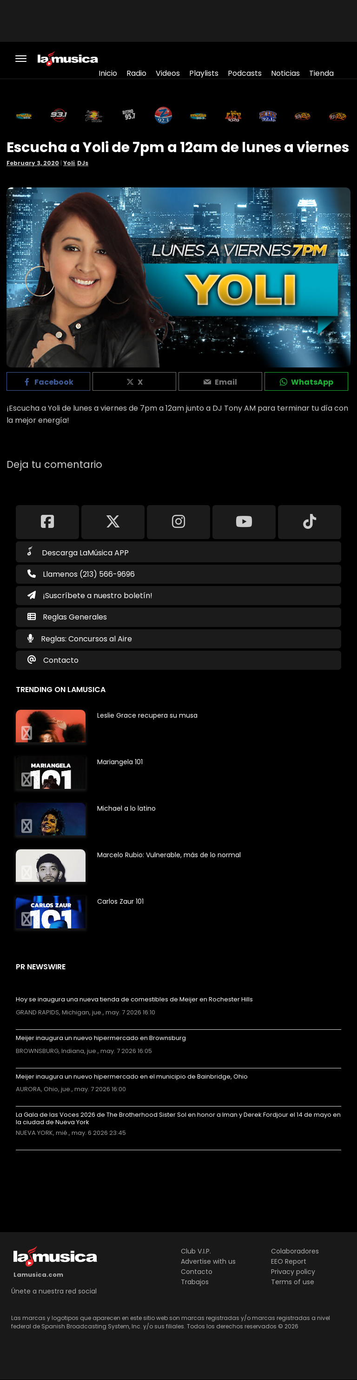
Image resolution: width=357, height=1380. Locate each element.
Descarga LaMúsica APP (78, 552)
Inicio (108, 73)
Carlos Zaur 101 (120, 901)
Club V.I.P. (196, 1251)
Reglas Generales (75, 617)
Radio (136, 73)
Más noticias (46, 1154)
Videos (168, 73)
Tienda (321, 73)
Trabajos (195, 1282)
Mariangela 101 (120, 762)
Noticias (285, 73)
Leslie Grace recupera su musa (147, 715)
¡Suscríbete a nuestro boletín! (89, 595)
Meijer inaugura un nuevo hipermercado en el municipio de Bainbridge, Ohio (132, 1076)
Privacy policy (293, 1271)
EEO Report (288, 1261)
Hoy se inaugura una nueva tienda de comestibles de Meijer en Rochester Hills (134, 999)
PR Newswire (41, 966)
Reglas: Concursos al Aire (86, 638)
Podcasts (245, 73)
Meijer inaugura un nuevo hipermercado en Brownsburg (101, 1038)
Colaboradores (295, 1251)
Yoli (69, 163)
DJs (82, 163)
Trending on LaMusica (61, 689)
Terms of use (292, 1282)
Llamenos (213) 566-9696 (81, 574)
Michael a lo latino (126, 808)
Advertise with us (208, 1261)
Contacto (61, 660)
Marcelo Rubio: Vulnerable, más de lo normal (169, 855)
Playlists (203, 73)
